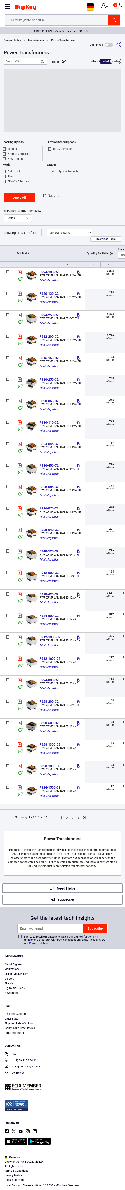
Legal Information (15, 1032)
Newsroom (11, 992)
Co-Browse (14, 1073)
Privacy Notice (38, 943)
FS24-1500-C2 (50, 787)
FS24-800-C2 (49, 680)
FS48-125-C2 (49, 551)
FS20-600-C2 (49, 723)
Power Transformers (63, 40)
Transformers (36, 40)
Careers (9, 978)
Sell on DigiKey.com (16, 974)
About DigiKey (13, 964)
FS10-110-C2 (49, 422)
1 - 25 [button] (21, 233)
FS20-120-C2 (49, 293)
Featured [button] (59, 232)
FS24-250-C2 (49, 315)
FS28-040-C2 (49, 530)
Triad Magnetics (49, 280)
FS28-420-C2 (49, 594)
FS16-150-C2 (49, 358)
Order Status (12, 1018)
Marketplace (12, 969)
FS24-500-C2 (49, 615)
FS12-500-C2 (49, 573)
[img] (25, 8)
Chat (11, 1055)
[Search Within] (22, 61)
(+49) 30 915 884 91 (21, 1061)
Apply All (19, 197)
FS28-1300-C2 (50, 744)
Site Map (10, 983)
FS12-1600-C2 (50, 658)
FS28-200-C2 (49, 701)
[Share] (118, 44)
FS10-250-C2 (49, 379)
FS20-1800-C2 (50, 766)
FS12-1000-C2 (50, 637)
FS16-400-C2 (49, 465)
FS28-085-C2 (49, 487)
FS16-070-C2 (49, 508)
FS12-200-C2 (49, 336)
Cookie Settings (14, 1179)
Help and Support (15, 1014)
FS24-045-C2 (49, 444)
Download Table (106, 239)
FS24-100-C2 (49, 272)
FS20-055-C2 (49, 401)
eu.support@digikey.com (23, 1067)
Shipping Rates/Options (19, 1023)
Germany (12, 1157)
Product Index (12, 40)
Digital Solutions (15, 988)
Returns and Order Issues (20, 1028)
